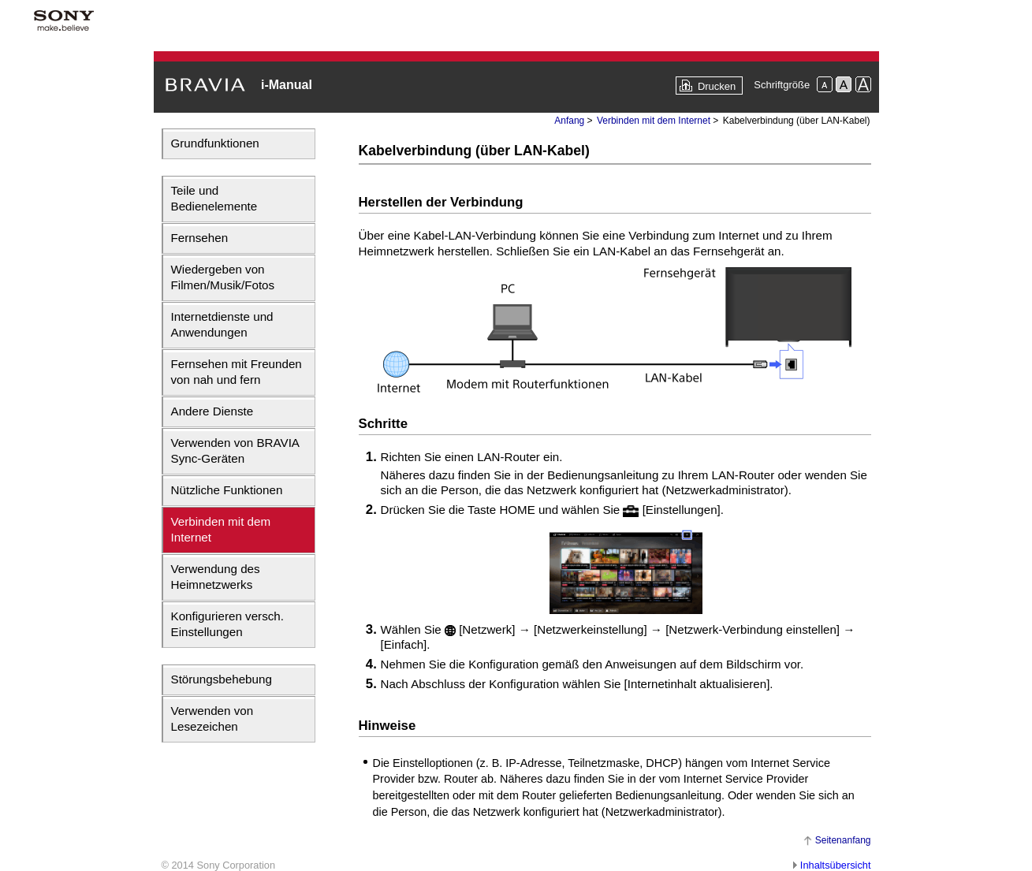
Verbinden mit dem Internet (221, 529)
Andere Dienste (212, 411)
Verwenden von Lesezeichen (212, 718)
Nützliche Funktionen (227, 490)
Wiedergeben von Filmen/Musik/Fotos (223, 277)
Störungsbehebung (221, 679)
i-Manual (286, 84)
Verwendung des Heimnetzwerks (215, 576)
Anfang (569, 120)
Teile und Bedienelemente (214, 198)
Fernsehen (200, 237)
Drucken (717, 86)
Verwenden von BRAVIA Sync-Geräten (235, 450)
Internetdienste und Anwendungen (222, 324)
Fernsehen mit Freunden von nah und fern (236, 371)
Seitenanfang (843, 840)
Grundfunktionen (215, 143)
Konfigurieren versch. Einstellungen (228, 623)
